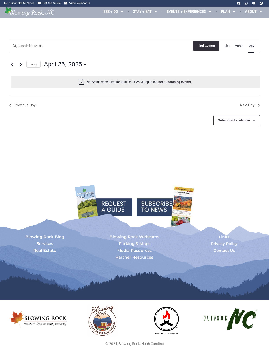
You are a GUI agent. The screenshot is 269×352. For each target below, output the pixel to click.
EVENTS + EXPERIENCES (189, 12)
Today (33, 64)
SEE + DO (113, 12)
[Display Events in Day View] (251, 46)
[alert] (135, 82)
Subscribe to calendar (234, 120)
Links (224, 237)
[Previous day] (12, 64)
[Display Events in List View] (227, 46)
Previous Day (22, 105)
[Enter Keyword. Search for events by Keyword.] (101, 46)
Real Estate (44, 250)
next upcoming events (174, 82)
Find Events (206, 46)
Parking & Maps (134, 243)
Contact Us (224, 250)
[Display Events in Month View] (239, 46)
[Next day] (20, 64)
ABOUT (253, 12)
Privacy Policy (224, 243)
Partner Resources (134, 257)
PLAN (228, 12)
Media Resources (134, 250)
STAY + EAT (145, 12)
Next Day (250, 105)
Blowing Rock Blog (44, 236)
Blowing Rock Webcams (134, 236)
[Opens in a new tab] (102, 320)
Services (45, 243)
